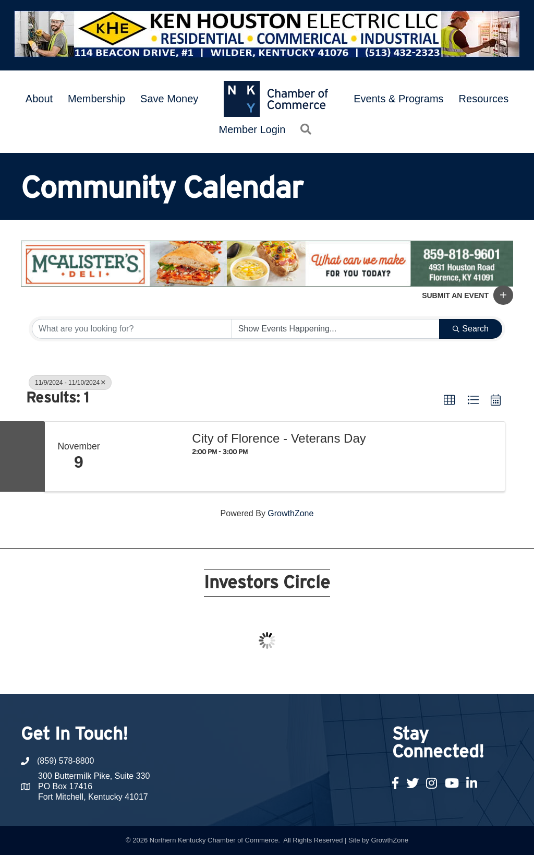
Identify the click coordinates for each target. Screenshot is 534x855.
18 (354, 675)
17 (342, 675)
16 (329, 675)
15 (317, 675)
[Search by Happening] (336, 329)
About (39, 98)
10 (254, 675)
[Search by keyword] (132, 329)
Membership (96, 98)
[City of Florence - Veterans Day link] (147, 456)
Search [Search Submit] (471, 328)
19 (367, 675)
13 (292, 675)
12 (279, 675)
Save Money (169, 98)
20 (379, 675)
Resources (484, 98)
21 (392, 675)
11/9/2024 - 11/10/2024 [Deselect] (70, 382)
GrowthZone (290, 513)
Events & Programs (398, 98)
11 (267, 675)
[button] (503, 295)
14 (304, 675)
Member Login (252, 129)
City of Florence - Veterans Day (279, 438)
